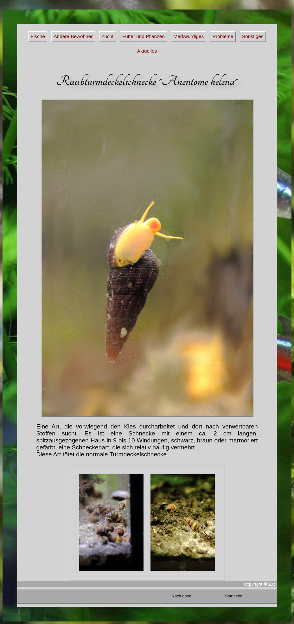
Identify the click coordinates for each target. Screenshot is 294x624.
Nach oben (181, 596)
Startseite (233, 596)
